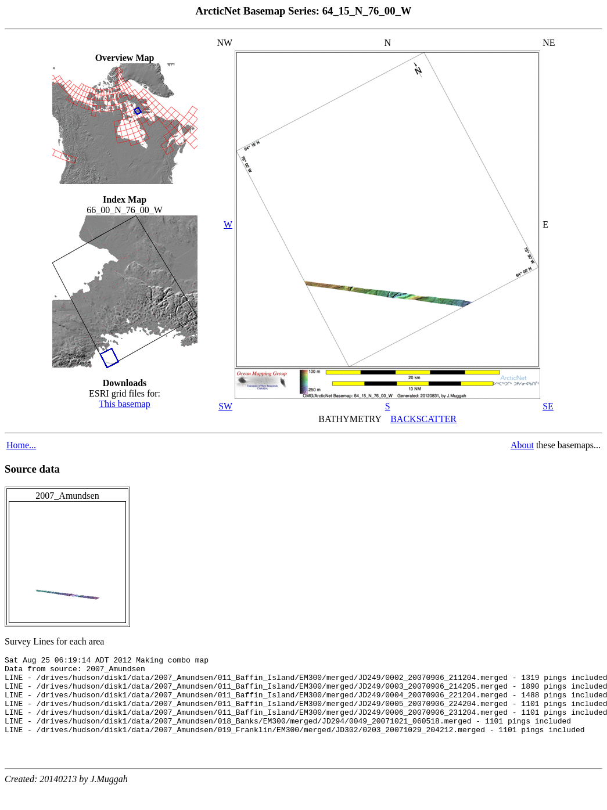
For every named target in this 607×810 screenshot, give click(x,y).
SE (548, 406)
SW (225, 406)
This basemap (124, 404)
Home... (21, 445)
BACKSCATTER (423, 419)
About (522, 445)
